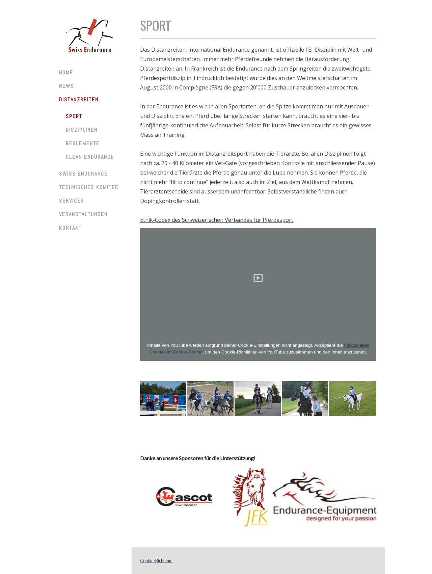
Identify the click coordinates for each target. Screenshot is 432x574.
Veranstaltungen (83, 214)
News (66, 85)
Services (71, 200)
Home (66, 72)
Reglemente (83, 143)
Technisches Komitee (88, 187)
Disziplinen (82, 129)
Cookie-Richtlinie (156, 560)
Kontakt (70, 227)
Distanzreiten (79, 99)
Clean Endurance (90, 156)
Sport (74, 116)
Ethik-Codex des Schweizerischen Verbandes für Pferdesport (216, 220)
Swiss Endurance (83, 173)
